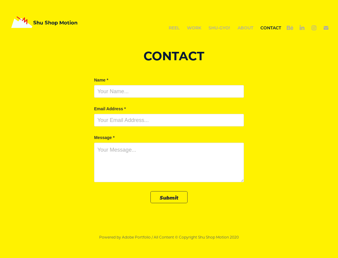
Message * (104, 137)
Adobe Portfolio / (137, 237)
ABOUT (245, 28)
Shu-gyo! (219, 28)
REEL (174, 28)
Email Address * (110, 109)
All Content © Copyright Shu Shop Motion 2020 (196, 237)
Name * (101, 80)
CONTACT (270, 28)
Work (194, 28)
